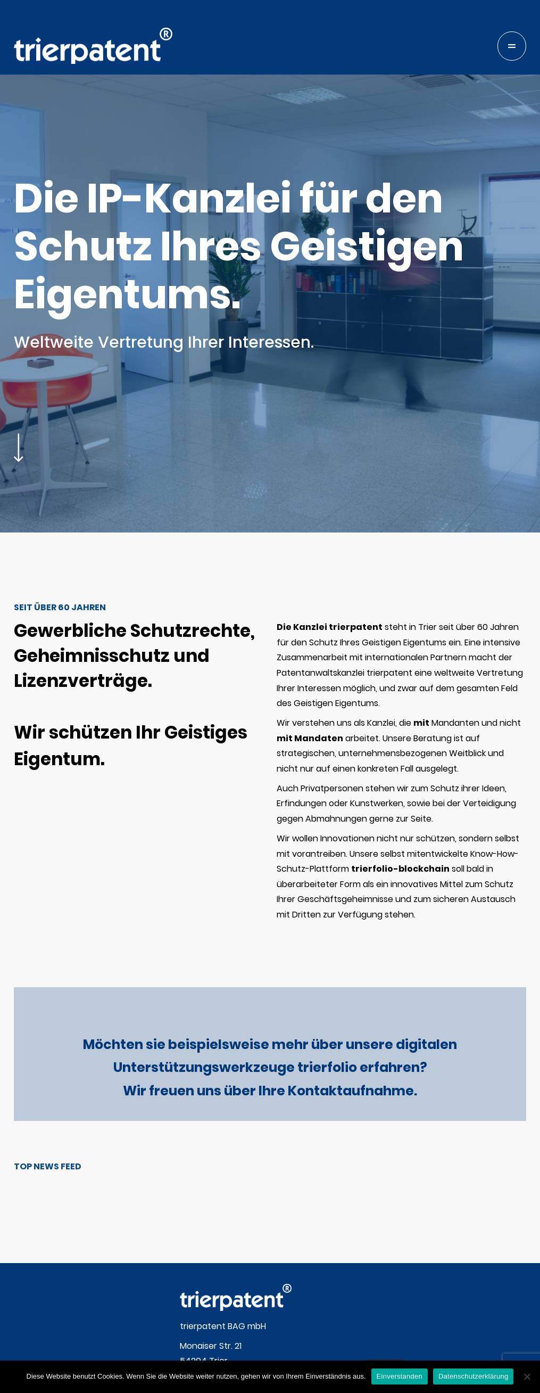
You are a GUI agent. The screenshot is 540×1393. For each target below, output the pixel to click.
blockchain (501, 162)
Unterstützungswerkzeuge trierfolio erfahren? (270, 1067)
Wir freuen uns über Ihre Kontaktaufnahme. (270, 1090)
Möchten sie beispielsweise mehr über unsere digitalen (270, 1044)
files (485, 215)
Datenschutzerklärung (473, 1376)
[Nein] (526, 1376)
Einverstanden (399, 1376)
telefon (493, 109)
